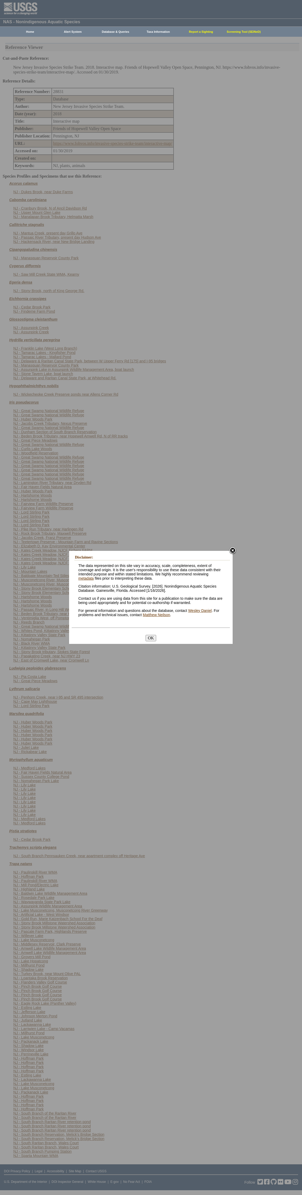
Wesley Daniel (200, 610)
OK (151, 638)
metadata (86, 578)
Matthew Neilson (156, 615)
